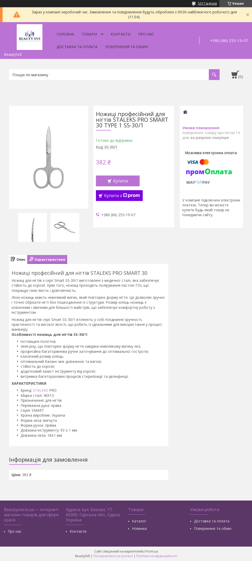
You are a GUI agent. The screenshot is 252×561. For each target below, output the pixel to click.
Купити (120, 181)
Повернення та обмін (126, 46)
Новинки (139, 528)
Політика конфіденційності (156, 556)
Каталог (139, 521)
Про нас (146, 34)
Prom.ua (152, 551)
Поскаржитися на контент (113, 556)
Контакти (120, 34)
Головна (65, 34)
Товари (89, 34)
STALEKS (40, 390)
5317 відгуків (207, 3)
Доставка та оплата (77, 46)
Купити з (122, 195)
